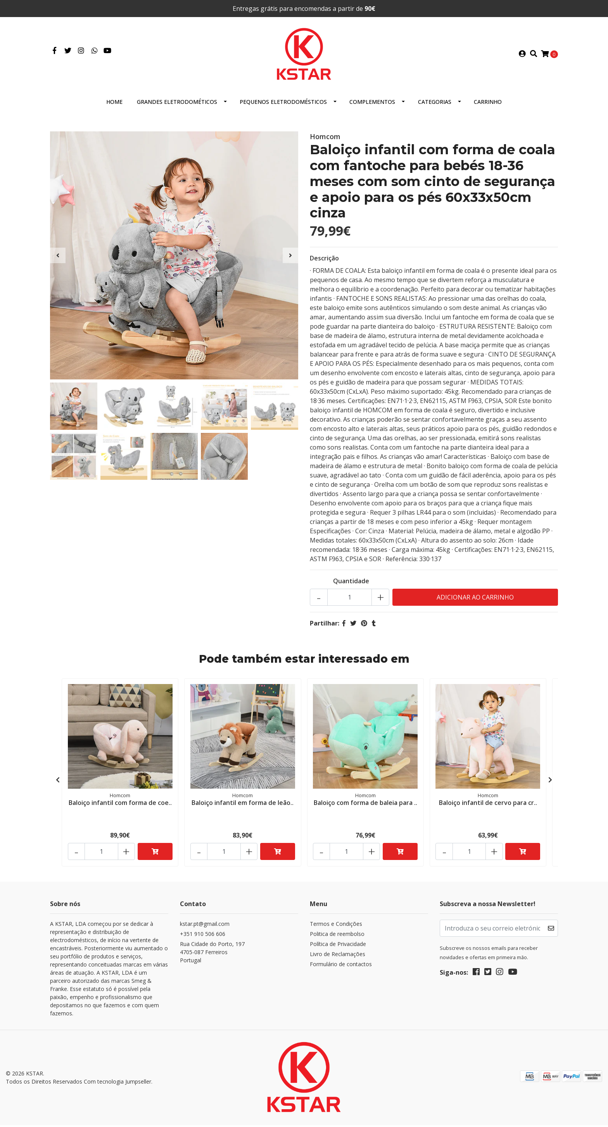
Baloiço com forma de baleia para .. (365, 805)
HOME (114, 105)
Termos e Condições (336, 927)
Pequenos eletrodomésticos (283, 105)
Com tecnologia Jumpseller (117, 1084)
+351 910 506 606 (202, 937)
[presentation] (58, 258)
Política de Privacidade (338, 947)
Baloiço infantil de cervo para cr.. (488, 805)
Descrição (324, 261)
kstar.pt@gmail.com (205, 927)
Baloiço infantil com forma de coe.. (120, 805)
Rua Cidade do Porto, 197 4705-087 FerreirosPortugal (212, 955)
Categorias (434, 105)
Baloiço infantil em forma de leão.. (243, 805)
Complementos (372, 105)
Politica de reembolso (337, 937)
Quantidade (351, 584)
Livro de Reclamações (337, 957)
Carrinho (488, 105)
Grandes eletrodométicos (177, 105)
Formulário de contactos (341, 967)
